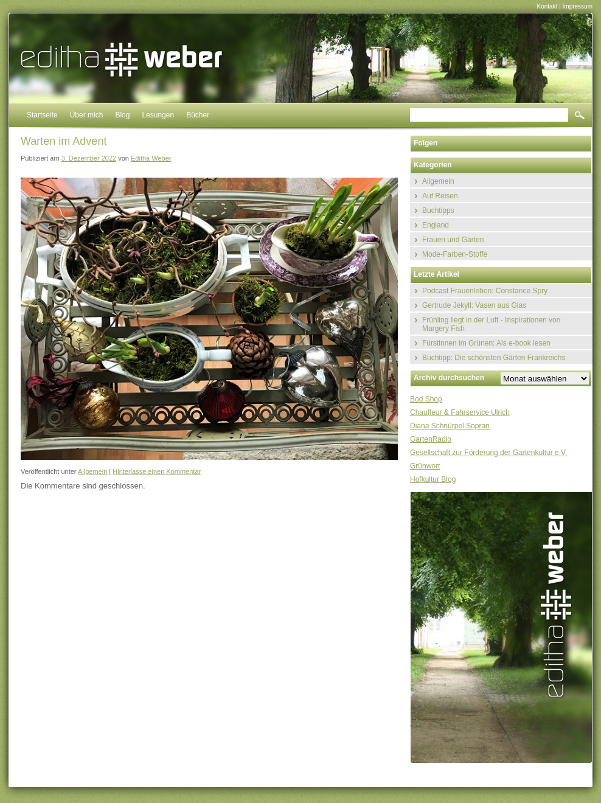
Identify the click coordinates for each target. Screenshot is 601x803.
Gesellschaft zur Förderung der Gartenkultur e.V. (488, 452)
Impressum (577, 6)
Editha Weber (151, 158)
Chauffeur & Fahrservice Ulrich (460, 412)
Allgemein (92, 471)
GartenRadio (430, 439)
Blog (122, 115)
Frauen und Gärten (453, 239)
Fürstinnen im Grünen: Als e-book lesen (486, 343)
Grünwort (425, 466)
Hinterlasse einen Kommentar (157, 471)
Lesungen (158, 115)
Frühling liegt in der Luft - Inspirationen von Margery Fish (491, 324)
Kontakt (547, 6)
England (435, 225)
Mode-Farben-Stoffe (454, 254)
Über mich (86, 115)
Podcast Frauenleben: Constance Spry (484, 291)
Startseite (42, 115)
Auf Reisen (440, 196)
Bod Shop (426, 399)
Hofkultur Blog (433, 479)
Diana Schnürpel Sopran (450, 426)
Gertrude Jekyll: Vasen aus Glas (474, 305)
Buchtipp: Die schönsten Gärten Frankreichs (493, 357)
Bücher (197, 115)
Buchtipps (438, 210)
